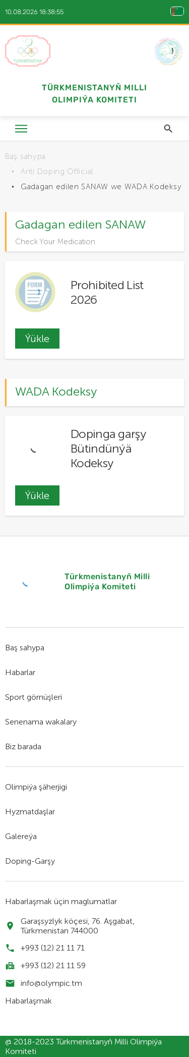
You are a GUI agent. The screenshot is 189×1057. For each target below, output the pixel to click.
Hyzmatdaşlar (30, 811)
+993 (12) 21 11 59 (53, 965)
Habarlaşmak (28, 1001)
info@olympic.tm (51, 983)
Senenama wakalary (41, 722)
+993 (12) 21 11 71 (53, 948)
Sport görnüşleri (33, 697)
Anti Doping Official (57, 171)
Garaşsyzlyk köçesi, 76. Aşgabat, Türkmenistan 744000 (78, 925)
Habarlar (20, 672)
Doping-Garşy (30, 861)
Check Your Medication (55, 241)
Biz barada (23, 746)
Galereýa (21, 836)
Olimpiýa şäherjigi (36, 787)
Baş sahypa (25, 156)
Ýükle (37, 338)
